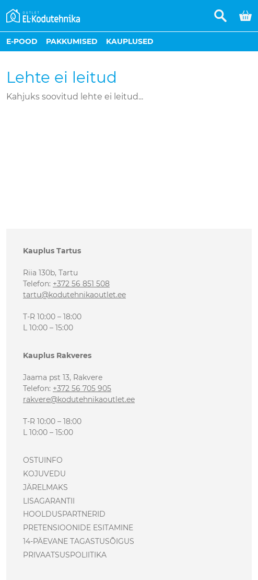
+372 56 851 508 (81, 283)
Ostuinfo (43, 460)
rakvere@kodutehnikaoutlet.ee (79, 399)
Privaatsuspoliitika (65, 555)
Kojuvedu (44, 473)
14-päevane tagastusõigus (78, 541)
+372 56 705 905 (82, 388)
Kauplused (130, 41)
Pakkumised (72, 41)
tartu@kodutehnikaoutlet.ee (74, 294)
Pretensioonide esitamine (78, 527)
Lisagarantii (49, 501)
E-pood (22, 41)
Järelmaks (45, 487)
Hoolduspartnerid (64, 514)
